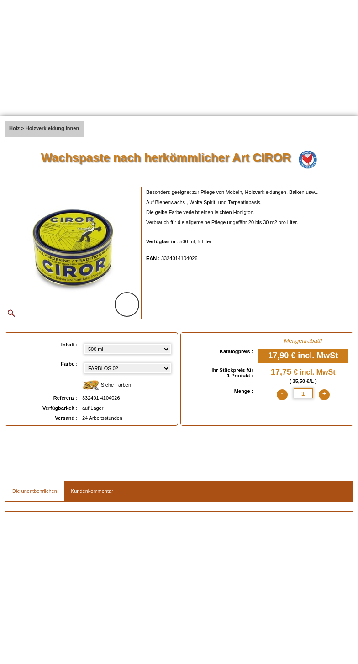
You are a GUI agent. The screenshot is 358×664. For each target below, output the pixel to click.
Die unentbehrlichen (34, 491)
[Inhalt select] (127, 349)
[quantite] (303, 393)
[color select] (127, 368)
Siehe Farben (106, 385)
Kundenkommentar (92, 491)
